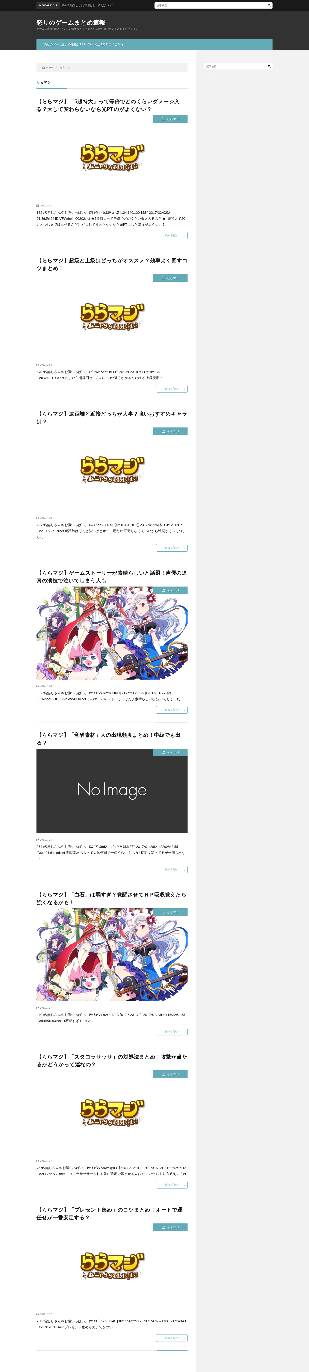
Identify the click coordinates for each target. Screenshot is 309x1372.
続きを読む (172, 235)
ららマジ (173, 119)
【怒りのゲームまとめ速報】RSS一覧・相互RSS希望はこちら (82, 44)
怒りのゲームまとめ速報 (70, 22)
